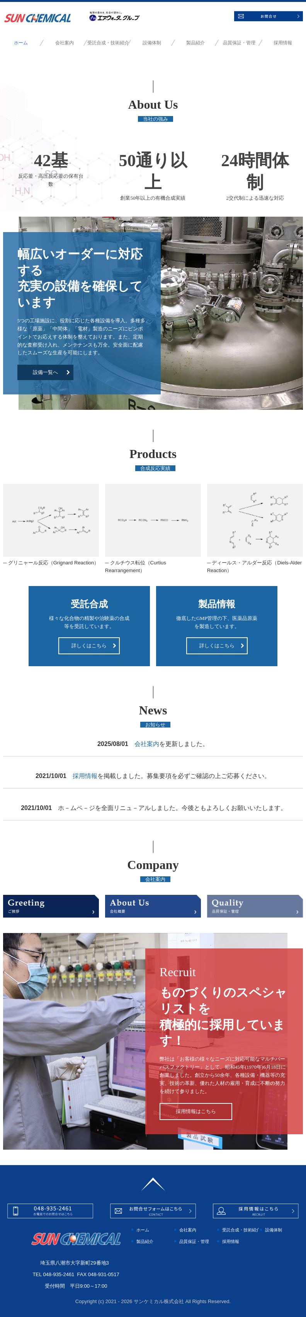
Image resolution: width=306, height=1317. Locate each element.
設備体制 (152, 42)
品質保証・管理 (239, 42)
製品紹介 (195, 42)
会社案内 (64, 42)
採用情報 (283, 42)
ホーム (21, 42)
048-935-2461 (58, 1274)
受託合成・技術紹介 (108, 42)
